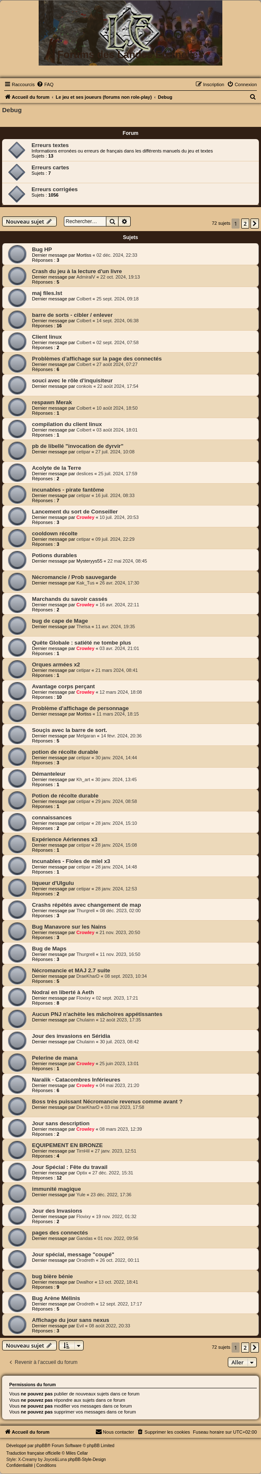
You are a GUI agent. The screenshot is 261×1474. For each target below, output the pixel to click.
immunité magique (56, 1189)
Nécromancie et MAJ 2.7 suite (71, 970)
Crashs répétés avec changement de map (86, 905)
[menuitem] (45, 84)
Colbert (83, 298)
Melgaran (86, 735)
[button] (254, 223)
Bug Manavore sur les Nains (69, 927)
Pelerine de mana (54, 1058)
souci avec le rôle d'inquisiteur (72, 380)
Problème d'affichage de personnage (80, 708)
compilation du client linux (67, 424)
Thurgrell (85, 910)
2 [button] (245, 223)
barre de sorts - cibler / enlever (72, 315)
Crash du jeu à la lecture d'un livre (77, 271)
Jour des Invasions (57, 1211)
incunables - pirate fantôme (68, 490)
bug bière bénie (52, 1276)
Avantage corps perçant (63, 686)
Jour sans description (61, 1123)
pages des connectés (60, 1232)
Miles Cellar (77, 1453)
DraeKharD (88, 976)
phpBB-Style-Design (87, 1459)
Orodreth (85, 1260)
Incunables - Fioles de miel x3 (71, 861)
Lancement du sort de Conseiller (75, 511)
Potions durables (54, 555)
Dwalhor (84, 1281)
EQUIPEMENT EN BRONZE (67, 1145)
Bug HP (42, 249)
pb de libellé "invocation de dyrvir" (78, 446)
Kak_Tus (85, 582)
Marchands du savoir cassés (70, 599)
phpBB (41, 1445)
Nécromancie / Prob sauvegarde (74, 577)
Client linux (47, 337)
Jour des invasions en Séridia (71, 1036)
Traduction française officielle (33, 1453)
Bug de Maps (49, 948)
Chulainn (85, 1019)
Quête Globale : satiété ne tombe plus (81, 643)
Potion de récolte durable (65, 795)
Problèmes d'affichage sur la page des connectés (97, 358)
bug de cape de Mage (60, 621)
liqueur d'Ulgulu (53, 883)
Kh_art (83, 779)
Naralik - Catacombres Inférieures (76, 1080)
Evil (80, 1325)
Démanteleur (49, 774)
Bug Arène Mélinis (56, 1298)
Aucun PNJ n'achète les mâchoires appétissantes (97, 1014)
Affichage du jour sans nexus (70, 1320)
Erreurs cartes (50, 167)
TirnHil (83, 1150)
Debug (12, 109)
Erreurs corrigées (55, 189)
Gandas (84, 1238)
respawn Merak (52, 402)
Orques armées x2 (56, 664)
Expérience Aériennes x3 (65, 839)
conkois (84, 386)
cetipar (83, 451)
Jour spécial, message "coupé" (73, 1254)
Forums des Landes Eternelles (130, 54)
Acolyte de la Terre (56, 468)
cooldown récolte (54, 533)
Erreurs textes (50, 145)
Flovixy (83, 997)
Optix (81, 1172)
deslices (84, 473)
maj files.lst (47, 293)
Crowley (85, 517)
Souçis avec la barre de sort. (69, 730)
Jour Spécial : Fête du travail (70, 1167)
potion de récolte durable (65, 752)
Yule (80, 1194)
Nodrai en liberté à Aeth (63, 992)
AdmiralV (85, 276)
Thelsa (83, 626)
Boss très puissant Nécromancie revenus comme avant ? (107, 1101)
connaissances (52, 817)
